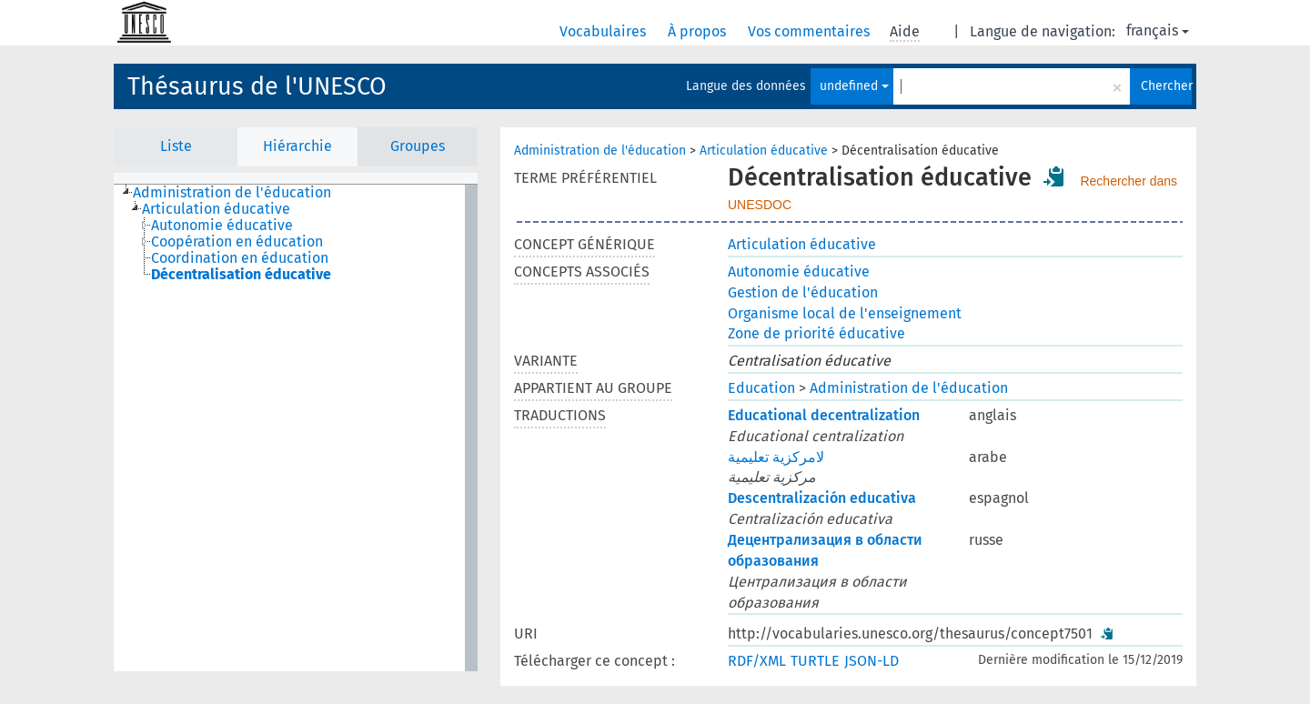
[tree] (296, 428)
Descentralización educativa (822, 498)
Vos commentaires (810, 31)
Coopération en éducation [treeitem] (237, 242)
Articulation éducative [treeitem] (216, 209)
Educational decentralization (824, 415)
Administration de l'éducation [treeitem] (232, 193)
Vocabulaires (604, 31)
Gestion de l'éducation (803, 292)
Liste (176, 146)
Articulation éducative (764, 150)
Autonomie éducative (799, 271)
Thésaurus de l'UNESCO (257, 86)
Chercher (1166, 86)
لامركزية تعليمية (776, 457)
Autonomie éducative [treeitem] (222, 225)
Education (761, 388)
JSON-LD (871, 660)
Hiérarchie (297, 146)
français (1157, 30)
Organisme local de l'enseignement (845, 313)
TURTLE (815, 660)
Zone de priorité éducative (816, 333)
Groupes (417, 146)
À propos (699, 31)
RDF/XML (757, 660)
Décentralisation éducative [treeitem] (241, 275)
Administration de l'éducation (600, 150)
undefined (854, 86)
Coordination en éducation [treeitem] (239, 258)
